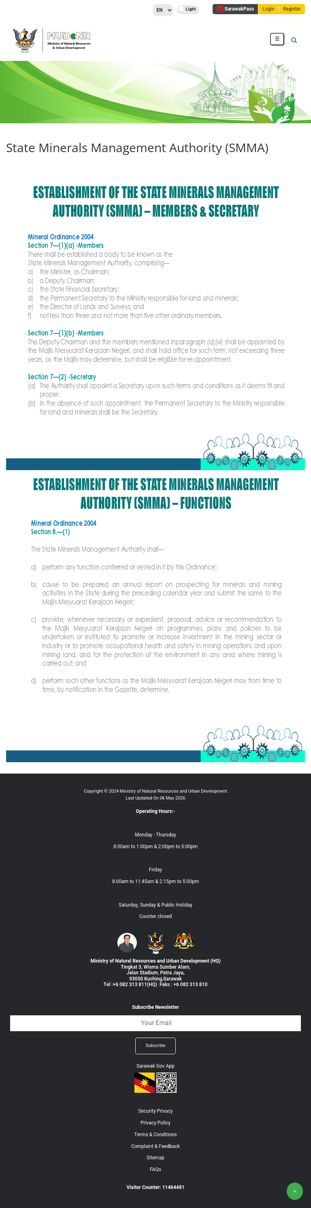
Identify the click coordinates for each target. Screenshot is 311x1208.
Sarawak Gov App (155, 1066)
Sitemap (155, 1157)
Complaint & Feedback (155, 1146)
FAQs (155, 1169)
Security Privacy (155, 1111)
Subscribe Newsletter (155, 1007)
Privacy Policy (155, 1122)
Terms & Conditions (155, 1134)
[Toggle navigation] (277, 39)
